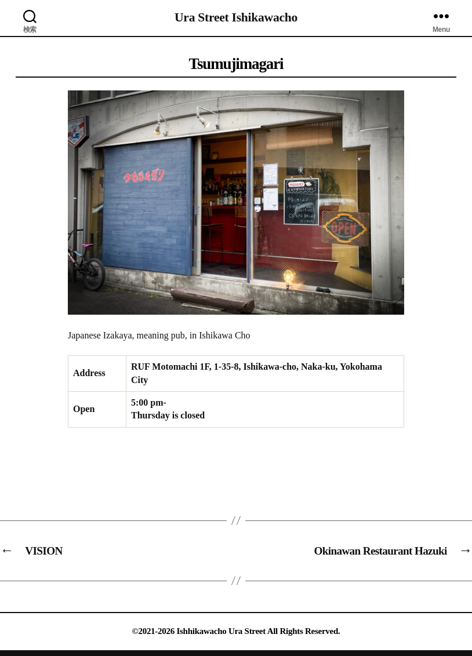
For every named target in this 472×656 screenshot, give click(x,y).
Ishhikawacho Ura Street (221, 631)
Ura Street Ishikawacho (236, 17)
